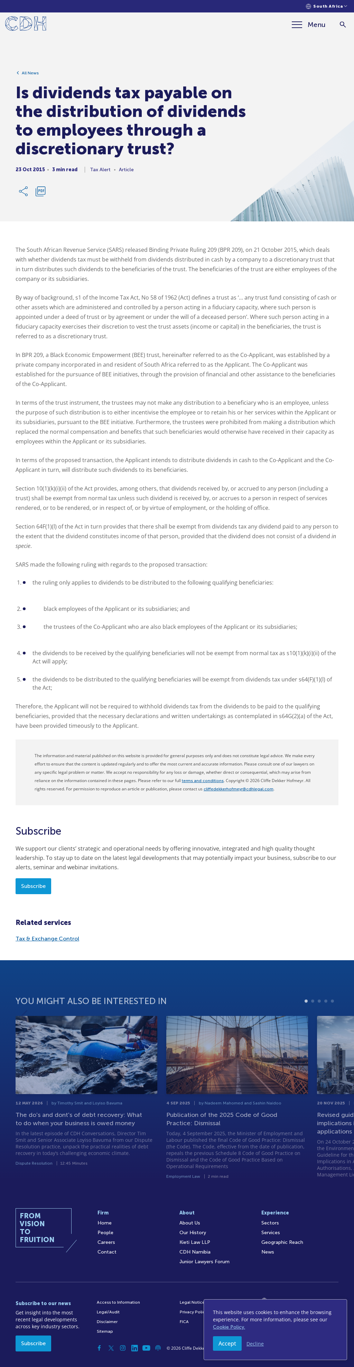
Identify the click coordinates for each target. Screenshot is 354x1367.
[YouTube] (146, 1348)
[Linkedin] (134, 1348)
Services (270, 1233)
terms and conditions (203, 780)
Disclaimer (107, 1321)
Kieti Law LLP (194, 1242)
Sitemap (105, 1331)
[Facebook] (99, 1348)
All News (30, 73)
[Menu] (309, 24)
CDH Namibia (195, 1252)
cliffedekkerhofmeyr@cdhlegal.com (238, 789)
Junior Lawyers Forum (204, 1262)
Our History (192, 1233)
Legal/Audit (108, 1312)
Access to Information (118, 1302)
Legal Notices (193, 1302)
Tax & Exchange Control (47, 938)
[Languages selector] (326, 6)
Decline (255, 1343)
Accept (227, 1343)
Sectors (270, 1223)
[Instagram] (122, 1348)
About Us (189, 1223)
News (267, 1252)
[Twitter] (111, 1348)
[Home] (25, 24)
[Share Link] (24, 191)
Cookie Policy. (229, 1327)
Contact (107, 1252)
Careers (106, 1242)
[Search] (343, 25)
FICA (184, 1321)
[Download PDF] (40, 191)
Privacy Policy (193, 1312)
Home (104, 1223)
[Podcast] (158, 1348)
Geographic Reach (282, 1242)
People (105, 1233)
